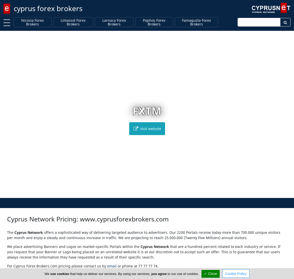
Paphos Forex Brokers (154, 22)
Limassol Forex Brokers (73, 22)
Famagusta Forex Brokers (196, 22)
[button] (136, 193)
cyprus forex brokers (48, 8)
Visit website (147, 128)
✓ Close (210, 274)
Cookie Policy (236, 274)
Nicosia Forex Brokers (32, 22)
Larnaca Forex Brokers (114, 22)
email (112, 266)
